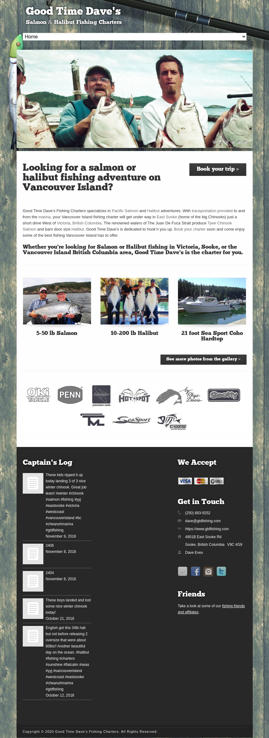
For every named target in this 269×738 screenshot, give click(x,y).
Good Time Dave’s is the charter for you (188, 253)
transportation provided (212, 210)
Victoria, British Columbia (79, 223)
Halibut (153, 210)
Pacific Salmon (125, 210)
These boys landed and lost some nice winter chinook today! (68, 606)
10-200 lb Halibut (134, 333)
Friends (191, 594)
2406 (50, 545)
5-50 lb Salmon (56, 333)
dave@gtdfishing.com (203, 521)
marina (44, 217)
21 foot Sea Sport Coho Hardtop (212, 336)
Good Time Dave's (73, 12)
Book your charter (190, 229)
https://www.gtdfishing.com (207, 529)
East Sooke (167, 217)
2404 (50, 573)
